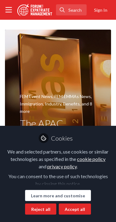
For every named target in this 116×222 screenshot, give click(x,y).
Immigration (31, 103)
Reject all (40, 209)
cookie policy (91, 159)
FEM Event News (36, 96)
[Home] (35, 9)
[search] (71, 9)
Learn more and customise (58, 195)
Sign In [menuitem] (100, 10)
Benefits (71, 103)
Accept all (75, 209)
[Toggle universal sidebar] (8, 9)
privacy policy (62, 166)
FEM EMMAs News (72, 96)
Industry (53, 103)
